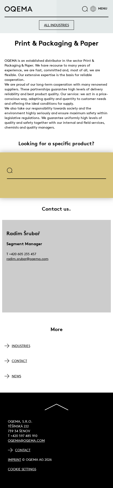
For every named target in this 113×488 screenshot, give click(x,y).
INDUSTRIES (21, 346)
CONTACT (19, 361)
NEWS (16, 376)
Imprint (14, 459)
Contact (22, 450)
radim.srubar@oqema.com (27, 259)
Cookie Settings (22, 469)
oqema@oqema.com (26, 440)
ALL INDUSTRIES (56, 25)
